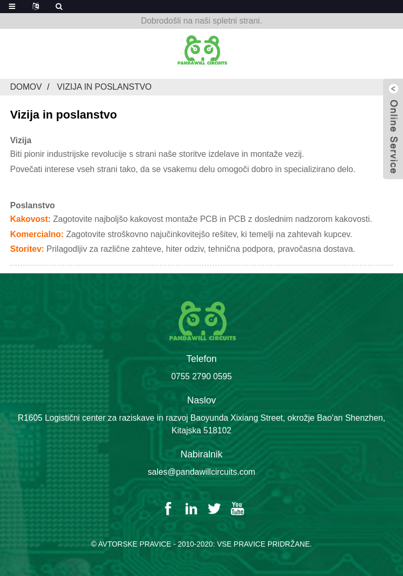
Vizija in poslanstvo (104, 86)
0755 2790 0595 (201, 376)
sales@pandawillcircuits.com (202, 471)
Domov (25, 86)
